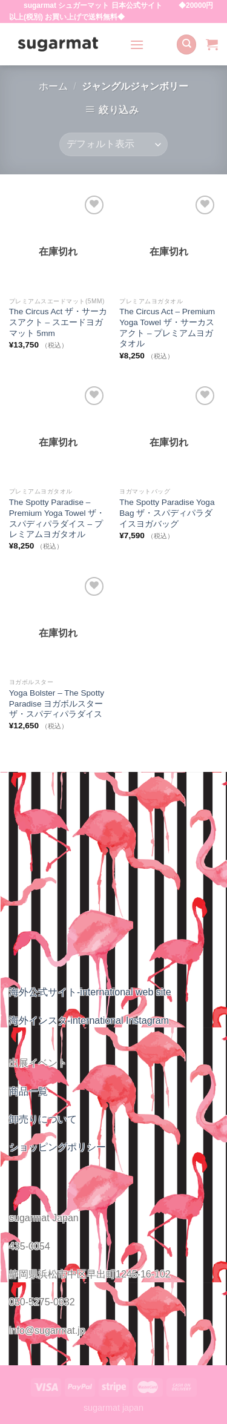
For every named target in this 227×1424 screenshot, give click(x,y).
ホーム (53, 86)
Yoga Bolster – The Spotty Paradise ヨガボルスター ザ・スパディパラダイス (56, 703)
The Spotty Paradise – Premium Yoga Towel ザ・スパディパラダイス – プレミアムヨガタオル (57, 518)
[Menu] (137, 44)
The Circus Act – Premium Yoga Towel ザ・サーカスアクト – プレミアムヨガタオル (167, 327)
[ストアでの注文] (113, 144)
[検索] (186, 44)
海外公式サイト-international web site (90, 992)
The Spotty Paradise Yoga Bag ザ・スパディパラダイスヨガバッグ (166, 513)
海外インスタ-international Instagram (89, 1020)
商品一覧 (28, 1091)
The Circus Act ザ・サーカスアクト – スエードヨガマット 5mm (58, 322)
